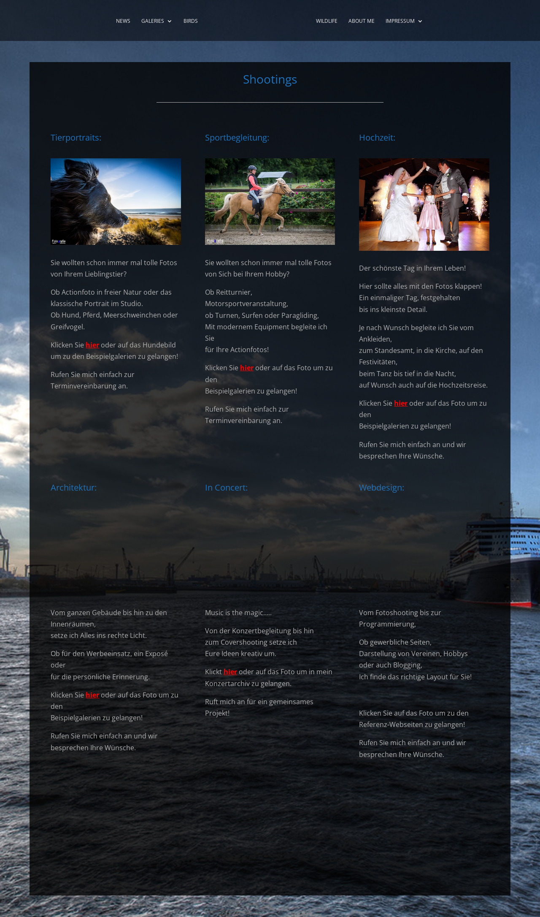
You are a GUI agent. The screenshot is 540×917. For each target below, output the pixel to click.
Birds (191, 21)
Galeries (152, 21)
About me (361, 21)
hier (92, 345)
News (123, 21)
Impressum (400, 21)
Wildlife (327, 21)
